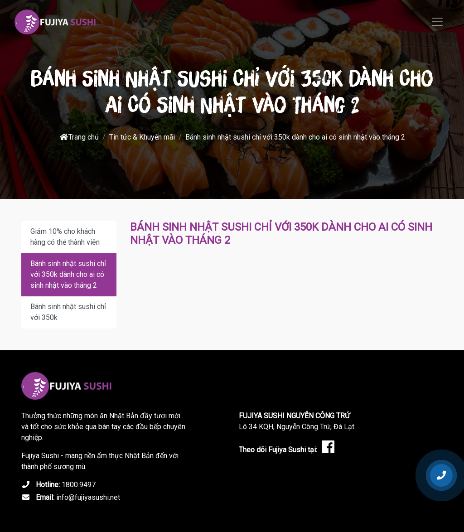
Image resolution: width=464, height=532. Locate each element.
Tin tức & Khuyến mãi (142, 137)
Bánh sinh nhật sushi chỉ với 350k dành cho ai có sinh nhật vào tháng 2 (68, 274)
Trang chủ (79, 137)
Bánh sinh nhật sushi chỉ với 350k (68, 312)
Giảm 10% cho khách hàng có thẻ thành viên (65, 237)
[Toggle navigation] (437, 21)
